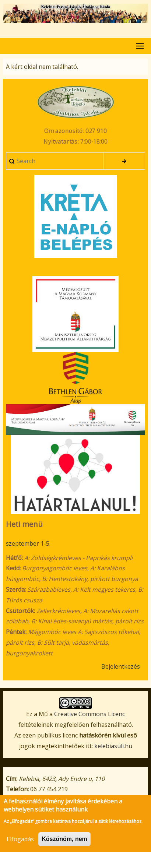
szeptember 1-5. (28, 543)
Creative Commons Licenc (89, 714)
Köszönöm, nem (64, 842)
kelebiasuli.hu (113, 746)
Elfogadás (20, 843)
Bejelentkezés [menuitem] (120, 666)
